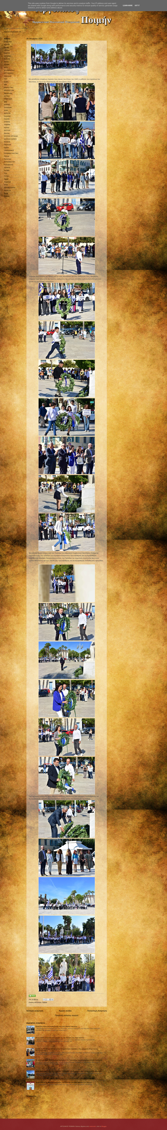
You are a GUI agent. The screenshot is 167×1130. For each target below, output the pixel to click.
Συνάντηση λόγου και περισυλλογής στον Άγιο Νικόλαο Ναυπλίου (56, 1026)
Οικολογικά (7, 144)
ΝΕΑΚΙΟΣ (7, 142)
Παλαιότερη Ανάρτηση (97, 1011)
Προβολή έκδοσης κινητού (66, 1015)
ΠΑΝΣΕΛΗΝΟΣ (9, 150)
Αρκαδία (6, 64)
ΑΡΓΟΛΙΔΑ (37, 1002)
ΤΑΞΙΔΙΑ (6, 170)
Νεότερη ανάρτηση (34, 1011)
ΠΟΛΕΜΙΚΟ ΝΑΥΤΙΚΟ (11, 153)
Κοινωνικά (7, 116)
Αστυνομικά (7, 76)
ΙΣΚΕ (5, 102)
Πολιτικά (6, 156)
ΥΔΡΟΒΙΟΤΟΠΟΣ (9, 187)
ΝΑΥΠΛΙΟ (7, 130)
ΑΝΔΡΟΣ (7, 53)
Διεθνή (6, 82)
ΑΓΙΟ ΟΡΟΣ (8, 42)
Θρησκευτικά (8, 93)
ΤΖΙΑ (5, 173)
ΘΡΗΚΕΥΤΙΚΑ (8, 87)
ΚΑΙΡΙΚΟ (7, 104)
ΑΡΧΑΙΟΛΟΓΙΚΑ (9, 70)
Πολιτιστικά (7, 159)
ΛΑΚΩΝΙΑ (7, 124)
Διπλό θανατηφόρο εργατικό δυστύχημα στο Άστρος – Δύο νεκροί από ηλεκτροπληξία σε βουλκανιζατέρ (69, 1071)
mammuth (92, 1126)
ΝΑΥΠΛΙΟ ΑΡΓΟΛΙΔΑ (11, 136)
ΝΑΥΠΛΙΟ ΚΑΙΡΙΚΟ (10, 139)
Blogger (103, 1126)
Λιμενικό (6, 127)
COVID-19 (7, 190)
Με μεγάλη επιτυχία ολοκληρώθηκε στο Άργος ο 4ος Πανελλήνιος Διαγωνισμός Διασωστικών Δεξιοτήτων (69, 1060)
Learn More (127, 5)
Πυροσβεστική (8, 165)
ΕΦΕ (5, 84)
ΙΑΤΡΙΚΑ (6, 96)
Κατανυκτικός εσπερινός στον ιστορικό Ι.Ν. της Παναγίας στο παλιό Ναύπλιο (60, 1038)
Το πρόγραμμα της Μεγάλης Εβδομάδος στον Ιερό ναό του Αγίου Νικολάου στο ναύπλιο (64, 1082)
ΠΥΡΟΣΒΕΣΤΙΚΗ (9, 162)
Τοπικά (6, 179)
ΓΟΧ (5, 79)
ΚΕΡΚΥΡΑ (7, 113)
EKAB (6, 193)
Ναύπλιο (6, 133)
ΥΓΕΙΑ (6, 185)
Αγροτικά (7, 44)
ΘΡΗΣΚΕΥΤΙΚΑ (9, 90)
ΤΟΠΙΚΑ (6, 176)
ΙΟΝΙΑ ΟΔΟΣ (8, 99)
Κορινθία (7, 119)
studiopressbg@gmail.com (12, 32)
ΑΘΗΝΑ (6, 47)
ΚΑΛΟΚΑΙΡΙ (8, 107)
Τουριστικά (7, 182)
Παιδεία (44, 1002)
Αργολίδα (7, 59)
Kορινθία (7, 196)
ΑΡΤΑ (6, 67)
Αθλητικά (7, 50)
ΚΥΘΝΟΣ (7, 122)
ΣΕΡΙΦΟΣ (7, 167)
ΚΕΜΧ (6, 110)
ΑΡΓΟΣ (6, 62)
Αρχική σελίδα (65, 1011)
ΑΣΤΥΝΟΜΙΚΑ (8, 73)
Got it (137, 5)
